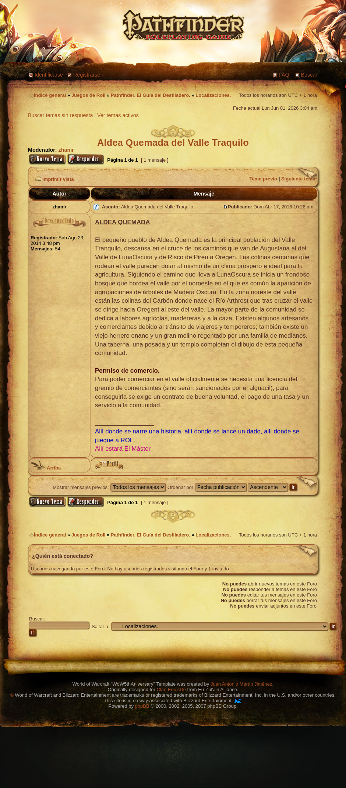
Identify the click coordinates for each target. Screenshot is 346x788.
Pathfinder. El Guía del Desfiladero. (150, 95)
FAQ (284, 75)
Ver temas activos (118, 115)
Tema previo (263, 179)
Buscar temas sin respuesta (60, 115)
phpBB (142, 706)
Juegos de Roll (88, 95)
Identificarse (49, 75)
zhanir (66, 150)
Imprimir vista (54, 179)
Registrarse (86, 75)
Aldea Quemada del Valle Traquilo (173, 142)
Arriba (46, 468)
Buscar (309, 75)
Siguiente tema (298, 179)
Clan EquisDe (171, 689)
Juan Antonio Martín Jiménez (241, 684)
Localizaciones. (213, 95)
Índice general (47, 95)
